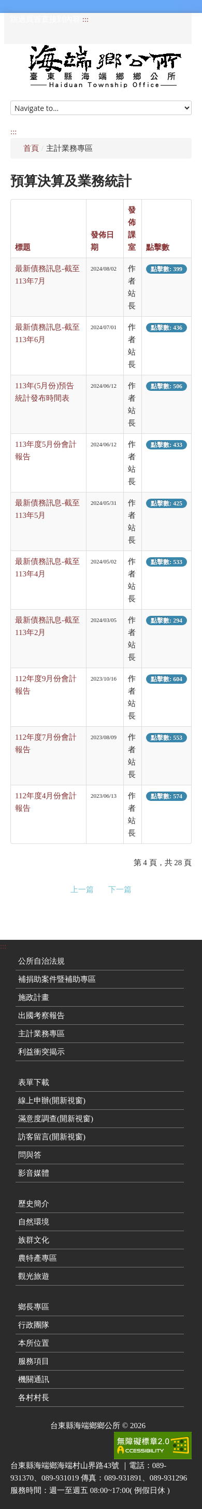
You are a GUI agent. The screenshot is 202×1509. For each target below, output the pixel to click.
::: (85, 19)
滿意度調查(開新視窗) (55, 1119)
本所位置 (33, 1343)
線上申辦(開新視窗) (51, 1100)
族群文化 (33, 1240)
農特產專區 (37, 1258)
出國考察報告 (41, 1015)
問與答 (29, 1155)
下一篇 (120, 889)
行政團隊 (33, 1325)
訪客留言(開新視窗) (51, 1137)
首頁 (31, 148)
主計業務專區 (41, 1033)
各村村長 (33, 1397)
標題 (23, 247)
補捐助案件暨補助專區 (57, 979)
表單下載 (33, 1082)
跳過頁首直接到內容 (45, 19)
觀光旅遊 (33, 1276)
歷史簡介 (33, 1204)
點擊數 (157, 247)
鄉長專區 (33, 1307)
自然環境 (33, 1222)
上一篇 (82, 889)
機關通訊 (33, 1379)
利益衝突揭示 (41, 1052)
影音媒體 (33, 1173)
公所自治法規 (41, 961)
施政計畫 (33, 997)
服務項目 (33, 1361)
